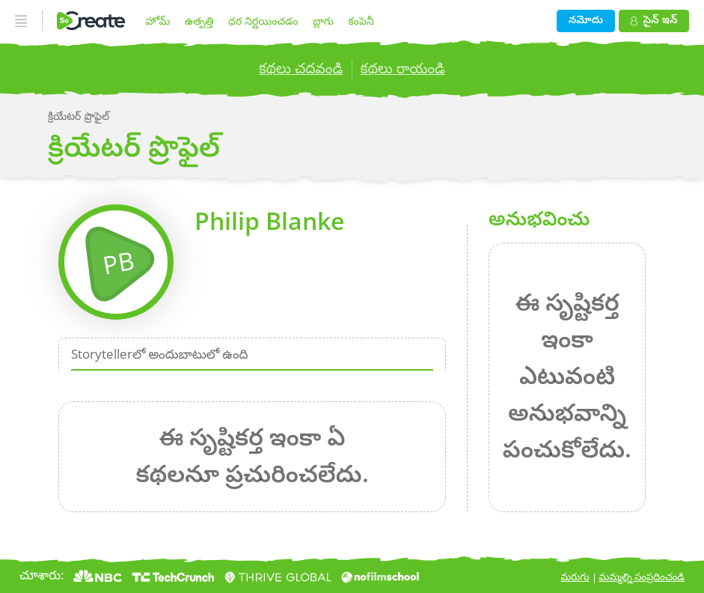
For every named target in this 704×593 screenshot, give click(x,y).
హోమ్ (158, 20)
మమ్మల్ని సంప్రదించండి (642, 576)
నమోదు (586, 19)
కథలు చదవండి (301, 68)
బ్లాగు (323, 20)
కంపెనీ (361, 20)
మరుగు (575, 576)
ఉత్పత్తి (199, 20)
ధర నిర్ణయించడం (263, 20)
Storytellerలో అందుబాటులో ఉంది (159, 353)
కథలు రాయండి (403, 68)
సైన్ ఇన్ (653, 19)
